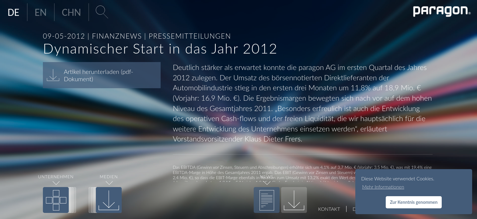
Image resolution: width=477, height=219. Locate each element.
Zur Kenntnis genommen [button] (414, 202)
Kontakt (329, 209)
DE (13, 12)
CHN (71, 12)
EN (41, 12)
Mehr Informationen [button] (383, 186)
